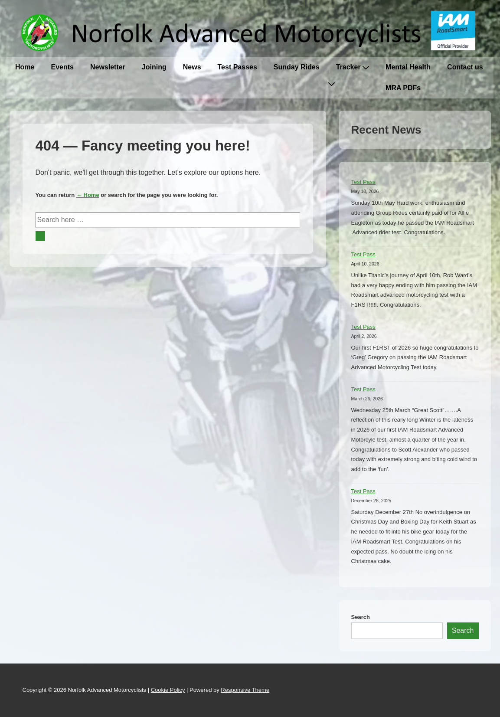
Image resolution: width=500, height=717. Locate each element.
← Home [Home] (87, 195)
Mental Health (408, 67)
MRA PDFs (403, 88)
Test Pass (363, 182)
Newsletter (107, 67)
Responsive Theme (245, 690)
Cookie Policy (168, 690)
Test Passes (237, 67)
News (192, 67)
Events (62, 67)
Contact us (465, 67)
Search (360, 617)
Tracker (352, 67)
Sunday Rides (297, 67)
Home (24, 67)
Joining (154, 67)
